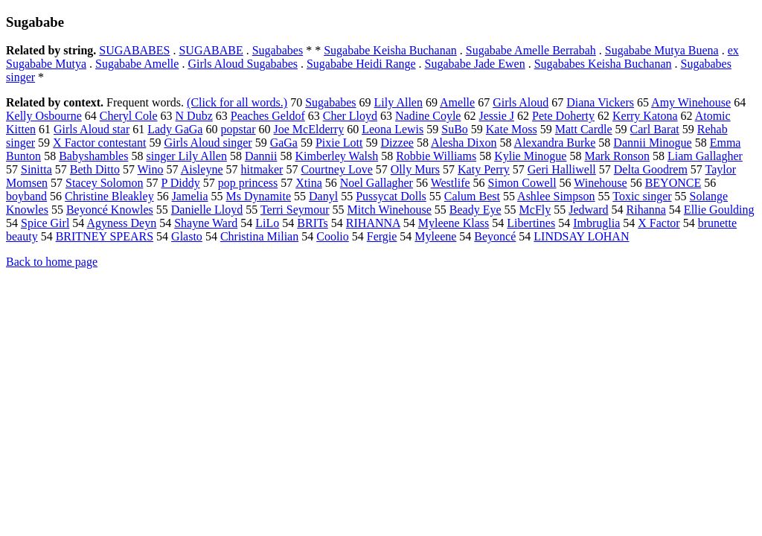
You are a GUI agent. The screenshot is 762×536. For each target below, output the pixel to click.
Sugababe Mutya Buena (662, 50)
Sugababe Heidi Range (361, 63)
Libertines (531, 223)
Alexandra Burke (555, 142)
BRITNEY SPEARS (104, 236)
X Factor (658, 223)
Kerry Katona (645, 115)
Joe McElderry (309, 129)
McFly (535, 209)
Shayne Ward (205, 223)
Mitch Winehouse (390, 209)
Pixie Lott (339, 142)
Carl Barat (654, 129)
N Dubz (194, 115)
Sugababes (277, 50)
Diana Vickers (600, 102)
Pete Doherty (563, 115)
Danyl (323, 196)
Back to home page (51, 261)
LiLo (267, 223)
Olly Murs (415, 169)
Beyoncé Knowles (109, 209)
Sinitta (36, 169)
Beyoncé (495, 236)
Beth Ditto (95, 169)
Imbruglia (596, 223)
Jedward (588, 209)
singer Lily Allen (186, 156)
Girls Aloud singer (208, 142)
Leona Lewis (392, 129)
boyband (26, 196)
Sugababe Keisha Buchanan (390, 50)
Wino (151, 169)
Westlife (450, 182)
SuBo (454, 129)
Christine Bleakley (109, 196)
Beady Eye (475, 209)
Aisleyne (202, 169)
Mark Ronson (617, 156)
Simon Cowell (522, 182)
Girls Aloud (520, 102)
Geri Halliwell (562, 169)
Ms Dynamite (259, 196)
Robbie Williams (436, 156)
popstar (237, 129)
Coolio (332, 236)
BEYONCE (673, 182)
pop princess (248, 182)
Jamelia (190, 196)
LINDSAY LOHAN (581, 236)
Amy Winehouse (691, 102)
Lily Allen (398, 102)
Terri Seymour (295, 209)
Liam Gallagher (705, 156)
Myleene (435, 236)
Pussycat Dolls (391, 196)
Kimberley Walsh (336, 156)
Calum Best (472, 196)
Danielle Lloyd (207, 209)
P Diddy (180, 182)
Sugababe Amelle (137, 63)
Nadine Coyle (428, 115)
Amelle (457, 102)
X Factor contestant (99, 142)
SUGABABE (211, 50)
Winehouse (600, 182)
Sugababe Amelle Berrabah (531, 50)
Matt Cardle (583, 129)
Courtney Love (336, 169)
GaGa (284, 142)
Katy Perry (484, 169)
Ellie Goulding (719, 209)
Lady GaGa (174, 129)
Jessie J (496, 115)
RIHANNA (373, 223)
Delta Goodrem (651, 169)
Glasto (186, 236)
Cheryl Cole (129, 115)
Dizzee (397, 142)
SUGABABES (134, 50)
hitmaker (262, 169)
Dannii (261, 156)
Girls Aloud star (91, 129)
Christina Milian (259, 236)
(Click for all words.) (237, 102)
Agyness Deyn (121, 223)
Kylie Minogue (530, 156)
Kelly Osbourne (44, 115)
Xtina (308, 182)
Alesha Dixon (463, 142)
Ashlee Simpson (556, 196)
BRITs (312, 223)
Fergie (382, 236)
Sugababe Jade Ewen (475, 63)
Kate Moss (511, 129)
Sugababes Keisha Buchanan (603, 63)
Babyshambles (93, 156)
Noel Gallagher (376, 182)
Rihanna (646, 209)
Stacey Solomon (104, 182)
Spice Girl (45, 223)
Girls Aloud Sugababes (243, 63)
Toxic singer (641, 196)
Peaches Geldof (268, 115)
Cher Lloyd (350, 115)
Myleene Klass (454, 223)
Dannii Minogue (652, 142)
